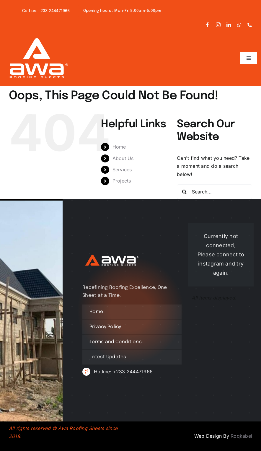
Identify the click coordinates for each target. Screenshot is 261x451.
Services (122, 169)
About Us (123, 158)
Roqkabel (241, 436)
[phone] (249, 24)
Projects (121, 181)
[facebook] (207, 24)
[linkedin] (228, 24)
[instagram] (218, 24)
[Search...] (214, 191)
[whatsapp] (239, 24)
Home (119, 147)
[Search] (184, 191)
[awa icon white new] (38, 40)
